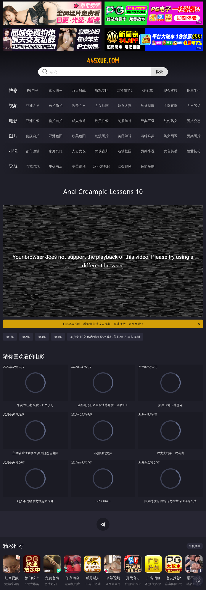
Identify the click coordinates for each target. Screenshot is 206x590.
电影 (13, 121)
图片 (13, 136)
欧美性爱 (102, 120)
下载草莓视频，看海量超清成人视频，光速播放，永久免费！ (131, 323)
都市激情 (33, 151)
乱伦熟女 (170, 120)
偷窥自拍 (33, 135)
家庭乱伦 (56, 151)
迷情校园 (125, 151)
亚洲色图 (56, 135)
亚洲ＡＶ (33, 105)
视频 (13, 105)
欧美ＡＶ (79, 105)
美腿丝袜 (125, 135)
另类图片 (194, 135)
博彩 (13, 90)
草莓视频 (79, 166)
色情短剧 (147, 166)
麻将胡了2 (124, 90)
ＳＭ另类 (194, 105)
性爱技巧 (194, 151)
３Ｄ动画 (102, 105)
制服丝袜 (125, 120)
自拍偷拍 (56, 105)
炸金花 (147, 90)
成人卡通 (79, 120)
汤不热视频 (101, 166)
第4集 (58, 337)
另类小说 (147, 151)
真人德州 (56, 90)
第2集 (26, 337)
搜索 (159, 71)
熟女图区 (170, 135)
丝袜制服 (147, 105)
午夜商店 (56, 166)
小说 (13, 151)
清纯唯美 (147, 135)
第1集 (10, 337)
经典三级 (147, 120)
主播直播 (170, 105)
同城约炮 (33, 166)
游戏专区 (102, 90)
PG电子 (33, 90)
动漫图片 (102, 135)
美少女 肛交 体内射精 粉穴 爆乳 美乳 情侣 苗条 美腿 (105, 337)
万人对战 (79, 90)
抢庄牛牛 (194, 90)
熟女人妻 (125, 105)
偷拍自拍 (56, 120)
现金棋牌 (170, 90)
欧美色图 (79, 135)
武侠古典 (102, 151)
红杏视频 (125, 166)
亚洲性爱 (33, 120)
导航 (13, 166)
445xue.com (103, 60)
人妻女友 (79, 151)
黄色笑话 (170, 151)
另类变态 (194, 120)
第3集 (42, 337)
